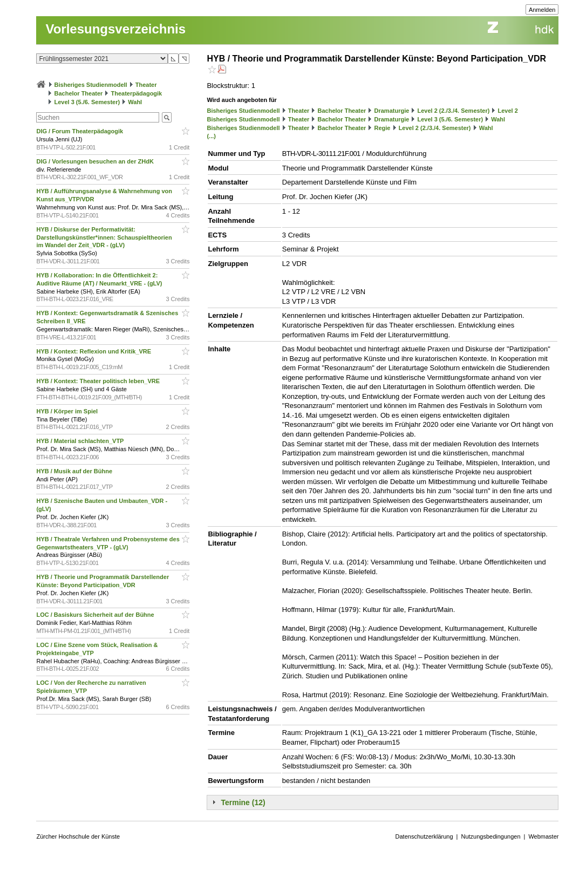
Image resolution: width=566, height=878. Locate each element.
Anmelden (542, 9)
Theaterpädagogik (136, 93)
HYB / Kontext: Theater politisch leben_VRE (98, 381)
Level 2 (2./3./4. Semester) (453, 110)
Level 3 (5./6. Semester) (87, 102)
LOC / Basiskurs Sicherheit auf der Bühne (95, 614)
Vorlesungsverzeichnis (115, 29)
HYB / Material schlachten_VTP (80, 441)
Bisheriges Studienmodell (90, 84)
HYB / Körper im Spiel (67, 411)
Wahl (135, 102)
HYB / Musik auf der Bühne (75, 471)
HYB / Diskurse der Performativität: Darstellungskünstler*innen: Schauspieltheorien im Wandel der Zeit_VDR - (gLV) (104, 237)
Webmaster (543, 836)
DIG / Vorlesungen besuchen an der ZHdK (95, 161)
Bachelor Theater (78, 93)
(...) (211, 136)
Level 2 (508, 110)
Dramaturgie (392, 110)
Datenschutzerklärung (424, 836)
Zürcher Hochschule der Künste (78, 836)
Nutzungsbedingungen (490, 836)
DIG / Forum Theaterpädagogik (80, 131)
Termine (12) (243, 802)
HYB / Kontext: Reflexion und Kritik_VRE (94, 351)
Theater (146, 84)
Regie (382, 128)
